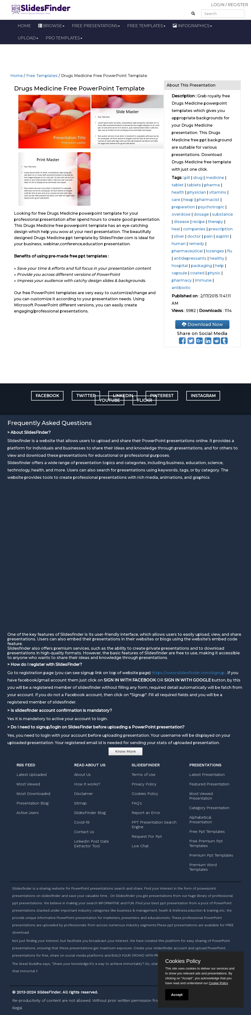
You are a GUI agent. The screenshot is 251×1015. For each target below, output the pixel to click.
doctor (194, 236)
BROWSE (51, 25)
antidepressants (190, 258)
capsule (179, 273)
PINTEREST (162, 395)
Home (16, 75)
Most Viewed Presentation (201, 796)
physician (196, 192)
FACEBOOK (47, 395)
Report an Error (146, 812)
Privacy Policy (144, 784)
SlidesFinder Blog (90, 812)
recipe (198, 221)
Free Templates (42, 75)
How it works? (87, 784)
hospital (180, 265)
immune (203, 280)
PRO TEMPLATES (64, 38)
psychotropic (211, 207)
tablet (178, 185)
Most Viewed (28, 784)
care (176, 199)
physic (214, 273)
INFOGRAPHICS (192, 25)
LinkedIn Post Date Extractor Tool (91, 843)
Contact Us (84, 831)
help (219, 265)
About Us (82, 774)
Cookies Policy (145, 793)
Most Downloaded (33, 793)
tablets (194, 185)
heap (188, 199)
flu (229, 251)
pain (208, 236)
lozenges (215, 251)
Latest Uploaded (31, 774)
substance (222, 214)
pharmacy (182, 280)
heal (176, 229)
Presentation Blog (32, 803)
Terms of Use (143, 774)
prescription (221, 229)
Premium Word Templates (203, 867)
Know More (125, 751)
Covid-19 (81, 822)
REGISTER (238, 4)
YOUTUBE (109, 400)
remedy (196, 243)
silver (179, 236)
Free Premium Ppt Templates (206, 843)
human (179, 243)
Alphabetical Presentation (200, 819)
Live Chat (140, 846)
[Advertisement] (125, 58)
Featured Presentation (209, 784)
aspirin (222, 236)
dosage (201, 214)
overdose (181, 214)
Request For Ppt (147, 836)
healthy (217, 258)
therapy (215, 221)
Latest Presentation (207, 774)
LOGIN (218, 4)
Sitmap (80, 803)
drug (197, 177)
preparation (183, 207)
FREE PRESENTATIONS (96, 25)
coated (197, 273)
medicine (215, 177)
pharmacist (208, 199)
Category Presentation (209, 807)
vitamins (217, 192)
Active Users (27, 812)
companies (194, 229)
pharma (212, 185)
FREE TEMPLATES (146, 25)
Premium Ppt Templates (211, 855)
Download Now (202, 324)
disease (181, 221)
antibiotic (181, 287)
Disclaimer (83, 793)
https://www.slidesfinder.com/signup (188, 672)
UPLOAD (28, 38)
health (178, 192)
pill (187, 177)
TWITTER (86, 395)
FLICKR (144, 400)
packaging (201, 265)
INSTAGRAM (203, 395)
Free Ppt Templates (207, 831)
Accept (177, 995)
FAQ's (137, 803)
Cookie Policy (218, 983)
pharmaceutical (187, 251)
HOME (24, 25)
